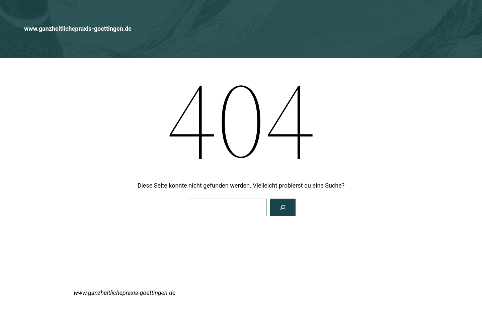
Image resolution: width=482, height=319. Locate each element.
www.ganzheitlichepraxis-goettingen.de (78, 28)
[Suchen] (283, 207)
